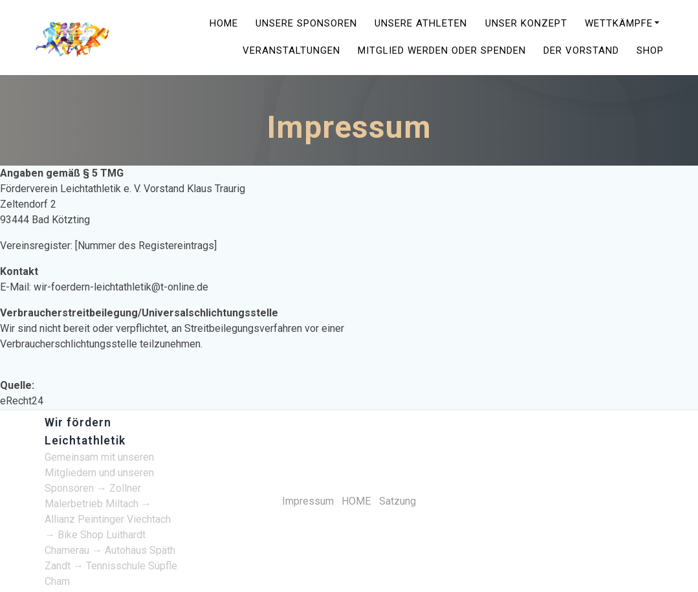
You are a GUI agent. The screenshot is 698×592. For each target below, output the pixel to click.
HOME (224, 24)
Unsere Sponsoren (306, 24)
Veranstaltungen (291, 51)
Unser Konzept (526, 24)
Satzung (397, 501)
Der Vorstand (581, 51)
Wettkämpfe (619, 24)
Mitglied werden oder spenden (442, 51)
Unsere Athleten (421, 24)
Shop (650, 51)
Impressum (308, 501)
